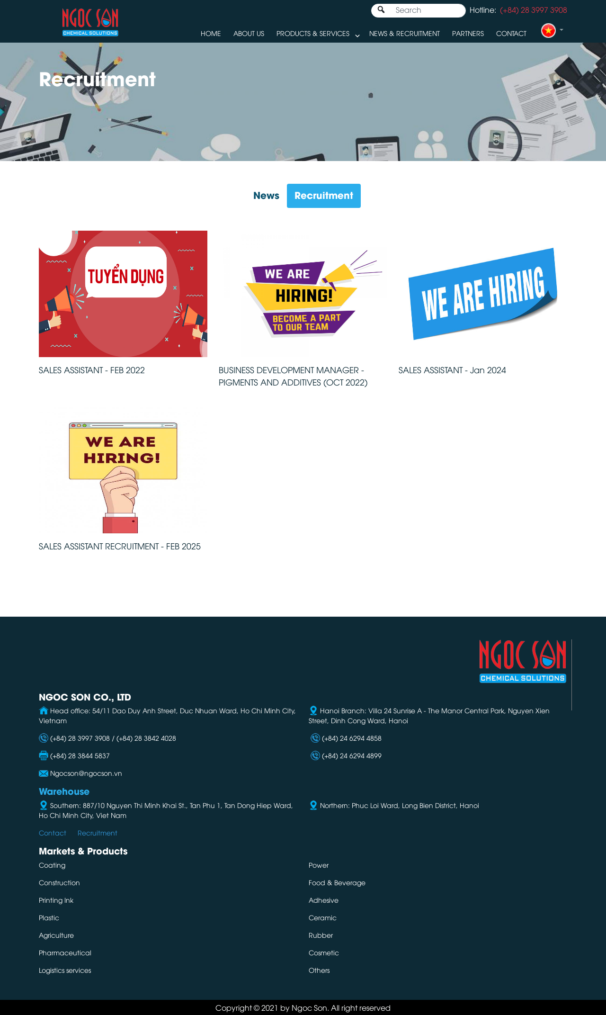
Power (319, 864)
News (266, 194)
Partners (468, 32)
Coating (52, 864)
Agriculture (56, 934)
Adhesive (324, 899)
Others (319, 969)
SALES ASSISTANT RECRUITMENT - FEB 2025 (120, 545)
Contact (511, 32)
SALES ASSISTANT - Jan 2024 (452, 369)
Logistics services (65, 969)
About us (248, 32)
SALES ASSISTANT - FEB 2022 (92, 369)
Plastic (49, 917)
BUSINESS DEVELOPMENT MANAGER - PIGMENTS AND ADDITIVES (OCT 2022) (293, 375)
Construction (59, 882)
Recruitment (323, 194)
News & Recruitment (404, 32)
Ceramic (323, 917)
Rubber (321, 934)
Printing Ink (56, 899)
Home (211, 32)
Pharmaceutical (65, 952)
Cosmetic (324, 952)
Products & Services (312, 32)
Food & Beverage (337, 882)
